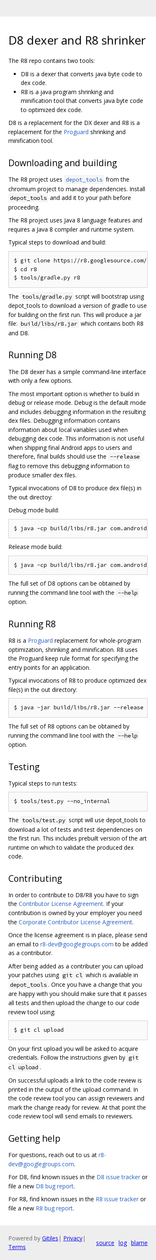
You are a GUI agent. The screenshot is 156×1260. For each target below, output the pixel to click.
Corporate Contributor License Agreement (75, 922)
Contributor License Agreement (61, 904)
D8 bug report (55, 1186)
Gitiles (50, 1238)
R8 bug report (54, 1208)
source (105, 1243)
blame (139, 1243)
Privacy (72, 1238)
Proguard (76, 132)
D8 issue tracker (118, 1177)
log (123, 1243)
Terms (17, 1247)
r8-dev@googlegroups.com (77, 944)
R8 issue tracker (117, 1199)
